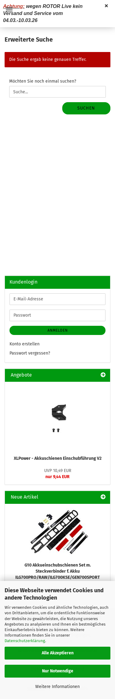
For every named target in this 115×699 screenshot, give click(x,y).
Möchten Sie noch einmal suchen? (42, 81)
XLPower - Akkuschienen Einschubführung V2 (58, 458)
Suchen (86, 108)
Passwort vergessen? (30, 353)
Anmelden (58, 330)
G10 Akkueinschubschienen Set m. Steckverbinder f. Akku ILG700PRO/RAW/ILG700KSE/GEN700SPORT (57, 571)
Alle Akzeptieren (58, 653)
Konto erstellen (25, 344)
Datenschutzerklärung (25, 640)
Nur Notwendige (57, 671)
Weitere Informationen (57, 686)
